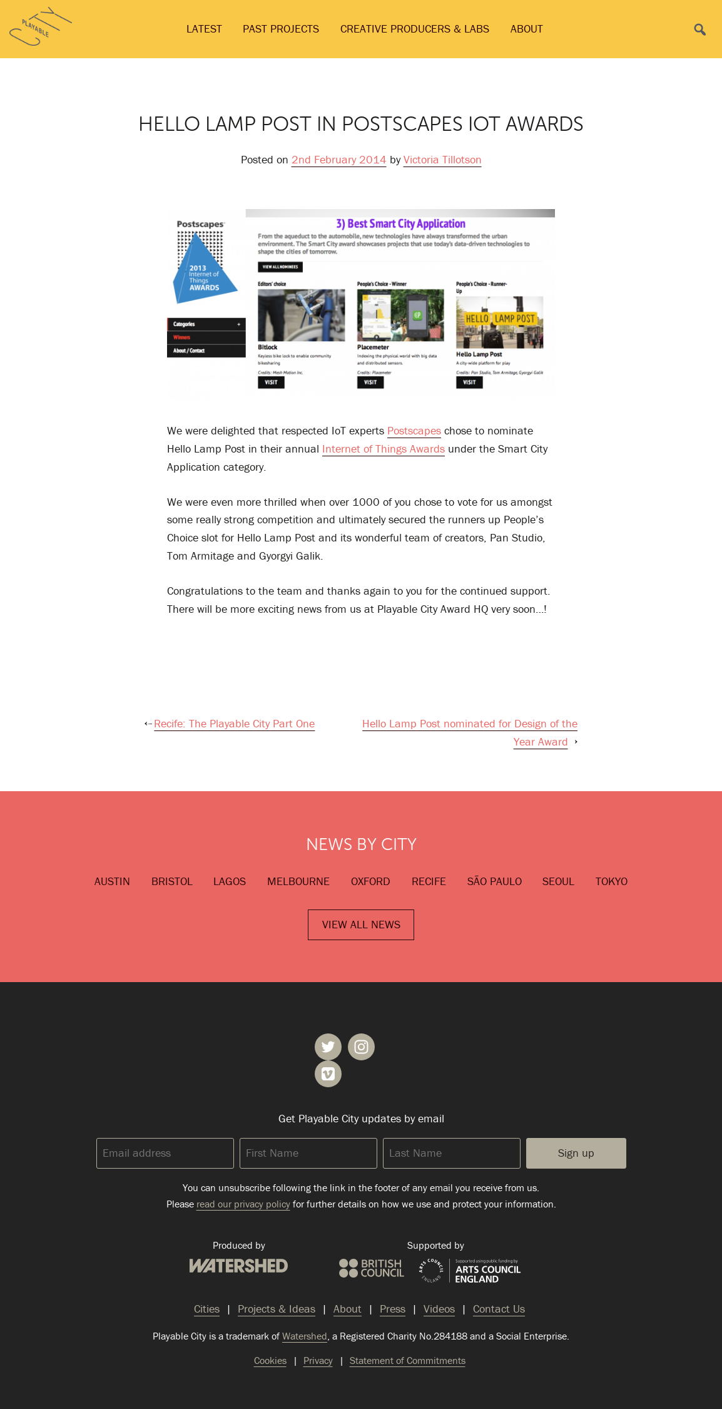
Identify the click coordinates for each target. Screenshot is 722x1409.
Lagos (229, 881)
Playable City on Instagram (361, 1046)
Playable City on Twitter (328, 1046)
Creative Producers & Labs (414, 28)
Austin (112, 881)
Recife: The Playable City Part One (234, 723)
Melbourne (298, 881)
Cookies (270, 1360)
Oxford (370, 881)
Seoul (558, 881)
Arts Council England (470, 1271)
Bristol (172, 881)
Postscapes (414, 430)
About (527, 28)
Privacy (318, 1360)
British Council (371, 1268)
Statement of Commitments (407, 1360)
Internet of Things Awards (383, 448)
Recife (429, 881)
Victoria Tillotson (443, 159)
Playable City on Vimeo (328, 1073)
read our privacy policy (243, 1203)
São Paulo (494, 881)
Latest (204, 28)
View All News (361, 924)
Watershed (239, 1266)
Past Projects (281, 28)
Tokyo (612, 881)
